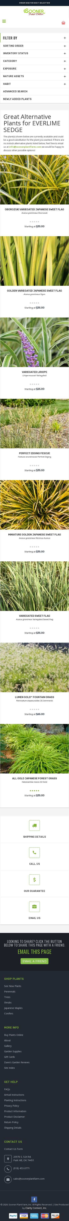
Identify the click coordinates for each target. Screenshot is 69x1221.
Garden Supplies (13, 1048)
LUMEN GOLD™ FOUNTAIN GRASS (34, 694)
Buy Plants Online (13, 1031)
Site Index (9, 1064)
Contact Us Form (13, 1146)
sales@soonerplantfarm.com (29, 1175)
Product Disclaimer (14, 1113)
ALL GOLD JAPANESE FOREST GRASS (34, 775)
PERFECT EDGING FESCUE (34, 450)
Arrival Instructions (14, 1091)
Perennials (9, 988)
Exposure (9, 65)
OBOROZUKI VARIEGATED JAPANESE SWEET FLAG (34, 206)
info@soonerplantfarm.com (25, 143)
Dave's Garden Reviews (17, 1059)
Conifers (8, 1010)
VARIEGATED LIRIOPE (34, 368)
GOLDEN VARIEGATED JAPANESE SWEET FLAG (34, 287)
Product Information (15, 1108)
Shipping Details (12, 1124)
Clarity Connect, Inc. (36, 1205)
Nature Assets (13, 73)
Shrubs (8, 999)
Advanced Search (15, 88)
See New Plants (12, 983)
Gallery (8, 1042)
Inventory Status (15, 50)
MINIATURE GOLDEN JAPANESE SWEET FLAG (34, 531)
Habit (7, 80)
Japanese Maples (13, 1005)
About (7, 1037)
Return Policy (11, 1119)
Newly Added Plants (17, 96)
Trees (7, 994)
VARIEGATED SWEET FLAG (34, 612)
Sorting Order (13, 42)
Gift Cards (9, 1053)
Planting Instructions (15, 1097)
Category (10, 58)
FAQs (7, 1086)
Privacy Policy (11, 1102)
